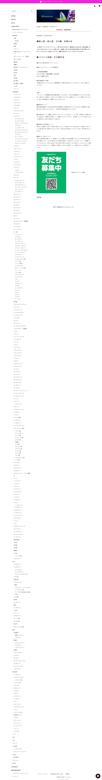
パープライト (17, 481)
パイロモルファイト (19, 409)
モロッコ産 (18, 451)
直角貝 (15, 599)
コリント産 (18, 261)
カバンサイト (17, 207)
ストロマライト (18, 582)
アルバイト (16, 154)
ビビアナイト (17, 558)
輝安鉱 (15, 62)
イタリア (17, 297)
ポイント (14, 743)
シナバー (16, 331)
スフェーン (17, 358)
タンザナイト (17, 385)
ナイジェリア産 (19, 437)
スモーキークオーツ (20, 243)
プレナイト (16, 494)
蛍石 (15, 75)
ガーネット (17, 218)
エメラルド (17, 162)
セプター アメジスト (20, 143)
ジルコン (16, 345)
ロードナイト (17, 537)
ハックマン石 (17, 682)
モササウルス (17, 616)
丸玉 (13, 740)
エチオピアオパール (20, 185)
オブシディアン (18, 194)
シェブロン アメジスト (20, 326)
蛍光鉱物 (14, 672)
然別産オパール (18, 715)
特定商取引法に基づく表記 (57, 774)
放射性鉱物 (17, 539)
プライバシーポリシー (43, 774)
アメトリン (17, 113)
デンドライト (17, 607)
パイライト (17, 412)
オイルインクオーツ (19, 677)
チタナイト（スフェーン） (21, 390)
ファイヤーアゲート (19, 425)
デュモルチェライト (19, 396)
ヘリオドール (17, 500)
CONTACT (14, 767)
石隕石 (15, 650)
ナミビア (17, 281)
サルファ (16, 320)
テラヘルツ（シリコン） (20, 751)
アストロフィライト (19, 110)
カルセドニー (17, 210)
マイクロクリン (18, 513)
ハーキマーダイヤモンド (21, 250)
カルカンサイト (18, 213)
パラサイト (18, 637)
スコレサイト (17, 347)
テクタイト (17, 655)
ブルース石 (16, 462)
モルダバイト (17, 663)
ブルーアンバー (18, 723)
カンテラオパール (19, 182)
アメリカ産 (18, 453)
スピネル (16, 361)
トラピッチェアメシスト (21, 130)
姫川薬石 (16, 81)
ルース (14, 734)
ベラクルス (18, 125)
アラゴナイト (17, 151)
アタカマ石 (17, 105)
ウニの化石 (17, 621)
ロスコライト (17, 529)
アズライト (17, 100)
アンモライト (17, 564)
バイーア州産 (18, 263)
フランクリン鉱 (18, 712)
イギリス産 (18, 440)
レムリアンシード (19, 257)
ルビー (15, 523)
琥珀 (15, 605)
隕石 (13, 630)
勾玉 (13, 737)
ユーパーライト (18, 515)
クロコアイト (17, 224)
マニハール (18, 270)
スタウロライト (18, 366)
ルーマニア (18, 299)
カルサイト (17, 205)
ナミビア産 (18, 435)
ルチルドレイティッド (19, 526)
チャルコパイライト (19, 393)
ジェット (16, 613)
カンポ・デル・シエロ (19, 661)
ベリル (15, 502)
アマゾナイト (17, 102)
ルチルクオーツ (19, 254)
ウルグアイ (18, 134)
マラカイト (17, 465)
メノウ (15, 478)
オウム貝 (16, 577)
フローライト (17, 704)
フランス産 (18, 272)
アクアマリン (17, 94)
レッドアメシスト (19, 127)
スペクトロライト (18, 363)
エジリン (16, 159)
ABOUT (13, 19)
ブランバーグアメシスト (21, 123)
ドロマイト (17, 407)
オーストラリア (19, 288)
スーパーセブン (19, 136)
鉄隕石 (15, 640)
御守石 (14, 763)
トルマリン (17, 401)
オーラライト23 (19, 121)
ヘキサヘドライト (19, 647)
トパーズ (16, 398)
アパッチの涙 (18, 556)
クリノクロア (17, 226)
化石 (13, 561)
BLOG (13, 23)
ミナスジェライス (19, 274)
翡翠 (15, 46)
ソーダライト (17, 420)
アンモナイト (17, 567)
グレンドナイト (18, 229)
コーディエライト (18, 315)
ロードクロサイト (18, 534)
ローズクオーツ (19, 241)
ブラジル (17, 170)
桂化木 (15, 624)
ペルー (16, 279)
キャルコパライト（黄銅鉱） (21, 221)
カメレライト (17, 202)
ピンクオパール (19, 191)
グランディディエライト (20, 304)
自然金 (15, 72)
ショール (16, 342)
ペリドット (17, 486)
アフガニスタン (19, 172)
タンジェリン (18, 283)
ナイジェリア (18, 277)
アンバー (16, 709)
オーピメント (17, 197)
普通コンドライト (19, 635)
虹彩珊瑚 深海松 (18, 83)
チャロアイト (17, 374)
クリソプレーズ (18, 310)
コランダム (17, 318)
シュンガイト (17, 339)
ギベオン (16, 658)
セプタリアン (17, 602)
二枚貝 (15, 610)
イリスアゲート (18, 156)
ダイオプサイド (18, 380)
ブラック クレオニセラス (21, 574)
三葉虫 (15, 585)
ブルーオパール (19, 189)
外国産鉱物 (45, 26)
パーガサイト (17, 423)
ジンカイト (17, 699)
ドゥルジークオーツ (20, 248)
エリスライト (17, 165)
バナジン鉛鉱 (17, 417)
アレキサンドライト (19, 707)
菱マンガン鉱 (17, 59)
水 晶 (15, 232)
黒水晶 (15, 301)
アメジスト (17, 116)
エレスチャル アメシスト (21, 139)
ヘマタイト (17, 483)
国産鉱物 (14, 35)
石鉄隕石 (16, 632)
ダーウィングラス (18, 666)
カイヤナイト (17, 199)
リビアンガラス (18, 652)
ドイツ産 (17, 444)
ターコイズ (17, 388)
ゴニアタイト (18, 569)
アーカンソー (18, 234)
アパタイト (17, 146)
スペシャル (15, 760)
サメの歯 (16, 597)
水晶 (15, 38)
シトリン (16, 334)
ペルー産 (17, 455)
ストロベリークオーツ (21, 246)
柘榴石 (15, 43)
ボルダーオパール (19, 180)
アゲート (16, 89)
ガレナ (15, 216)
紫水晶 (16, 41)
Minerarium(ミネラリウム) (19, 29)
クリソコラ (17, 307)
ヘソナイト (17, 497)
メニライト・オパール (21, 187)
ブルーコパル (17, 720)
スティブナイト (18, 350)
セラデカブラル (19, 265)
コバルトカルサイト (19, 312)
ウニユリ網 (17, 618)
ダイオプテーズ (18, 377)
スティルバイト (18, 353)
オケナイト (17, 175)
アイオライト (17, 97)
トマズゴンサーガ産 (20, 259)
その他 (15, 86)
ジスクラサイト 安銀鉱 (20, 328)
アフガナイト (17, 674)
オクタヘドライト (19, 643)
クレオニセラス (19, 572)
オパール (16, 49)
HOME (39, 26)
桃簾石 (15, 550)
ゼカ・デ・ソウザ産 (20, 268)
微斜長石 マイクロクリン (21, 67)
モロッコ (17, 292)
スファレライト (18, 355)
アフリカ (17, 285)
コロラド (17, 294)
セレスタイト (17, 371)
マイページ (15, 776)
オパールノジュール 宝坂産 (21, 56)
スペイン (17, 290)
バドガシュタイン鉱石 (18, 627)
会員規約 (68, 774)
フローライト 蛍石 (19, 428)
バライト (16, 415)
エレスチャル (18, 239)
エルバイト (17, 167)
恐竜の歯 (16, 579)
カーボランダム (18, 749)
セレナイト (17, 369)
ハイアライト (17, 696)
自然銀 (15, 545)
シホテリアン (17, 669)
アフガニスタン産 (19, 457)
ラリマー (16, 521)
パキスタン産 (18, 449)
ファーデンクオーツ (20, 252)
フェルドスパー (18, 491)
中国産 (16, 442)
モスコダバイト (18, 468)
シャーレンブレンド (19, 336)
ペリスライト (17, 489)
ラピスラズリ (17, 518)
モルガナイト (17, 470)
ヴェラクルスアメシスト (21, 132)
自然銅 (15, 70)
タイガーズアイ (18, 382)
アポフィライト (18, 148)
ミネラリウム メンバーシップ (20, 773)
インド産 (17, 460)
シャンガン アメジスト (21, 141)
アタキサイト (18, 645)
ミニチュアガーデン (17, 32)
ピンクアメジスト (19, 119)
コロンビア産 (18, 446)
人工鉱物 (14, 746)
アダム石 (16, 690)
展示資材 (16, 757)
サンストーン (17, 323)
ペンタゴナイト (18, 510)
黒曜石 (15, 64)
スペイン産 (18, 433)
